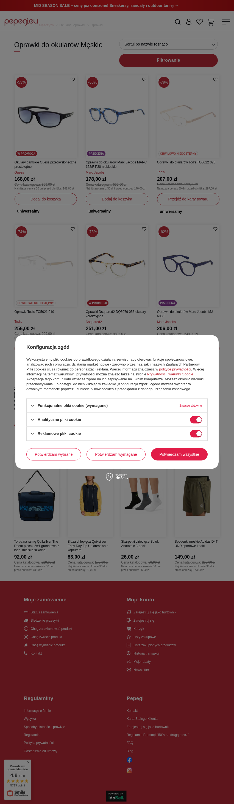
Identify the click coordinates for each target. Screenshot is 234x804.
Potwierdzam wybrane (54, 454)
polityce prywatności (175, 369)
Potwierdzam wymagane (116, 454)
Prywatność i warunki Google (170, 374)
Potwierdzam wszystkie (179, 454)
